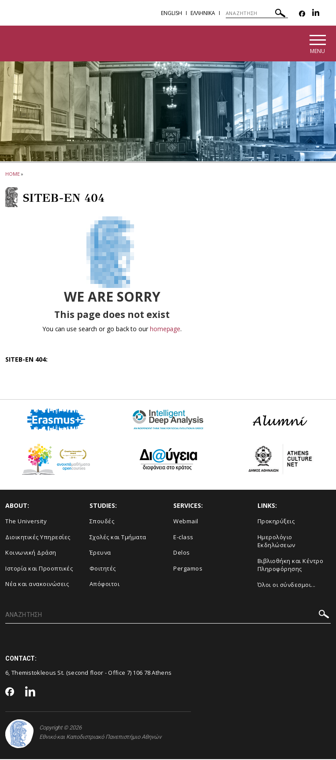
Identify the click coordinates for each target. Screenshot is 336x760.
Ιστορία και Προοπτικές (39, 569)
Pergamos (187, 569)
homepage (165, 329)
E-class (183, 537)
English (171, 13)
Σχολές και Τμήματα (118, 537)
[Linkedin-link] (315, 14)
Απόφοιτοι (105, 585)
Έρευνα (100, 553)
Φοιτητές (103, 569)
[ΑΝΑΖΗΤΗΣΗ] (257, 13)
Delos (181, 553)
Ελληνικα (202, 13)
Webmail (185, 522)
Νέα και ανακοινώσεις (37, 585)
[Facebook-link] (302, 14)
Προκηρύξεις (276, 522)
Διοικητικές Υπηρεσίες (38, 537)
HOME (12, 174)
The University (26, 522)
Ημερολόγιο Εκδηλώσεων (276, 541)
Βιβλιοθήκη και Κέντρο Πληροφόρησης (291, 565)
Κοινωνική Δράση (30, 553)
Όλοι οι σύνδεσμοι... (287, 586)
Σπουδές (102, 522)
